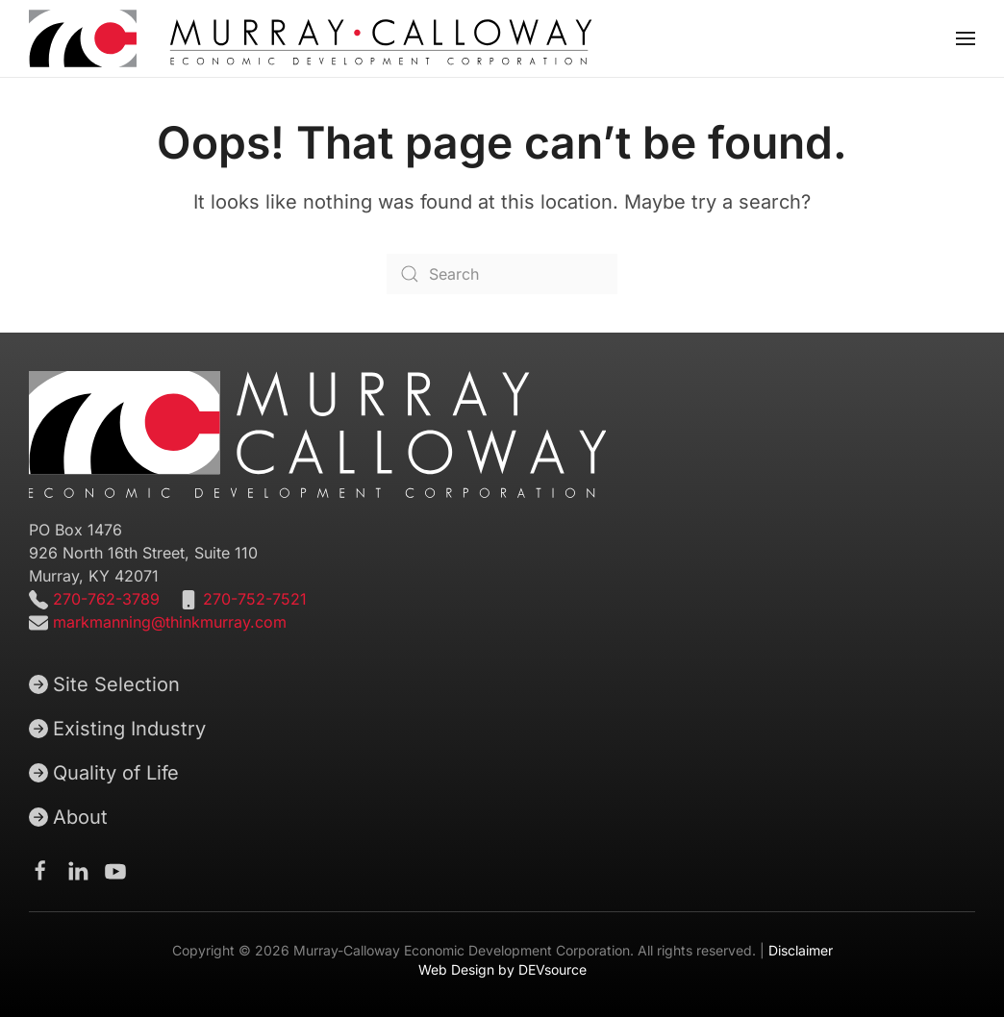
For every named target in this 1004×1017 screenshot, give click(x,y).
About (68, 817)
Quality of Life (104, 772)
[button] (965, 38)
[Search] (502, 274)
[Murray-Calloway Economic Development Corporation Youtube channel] (115, 870)
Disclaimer (800, 950)
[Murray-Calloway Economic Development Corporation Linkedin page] (77, 870)
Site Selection (104, 684)
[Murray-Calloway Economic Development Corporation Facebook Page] (40, 870)
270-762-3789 (104, 598)
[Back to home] (310, 38)
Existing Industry (117, 728)
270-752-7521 (255, 598)
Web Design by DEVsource (502, 969)
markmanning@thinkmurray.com (170, 622)
